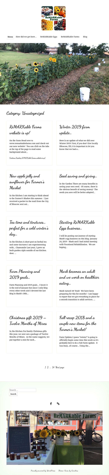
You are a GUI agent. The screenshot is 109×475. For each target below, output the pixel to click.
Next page (59, 367)
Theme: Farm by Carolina (68, 470)
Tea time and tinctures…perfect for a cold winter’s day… (28, 228)
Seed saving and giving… (78, 175)
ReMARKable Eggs (48, 36)
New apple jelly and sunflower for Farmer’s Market (26, 181)
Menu (10, 36)
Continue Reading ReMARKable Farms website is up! (27, 158)
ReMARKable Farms (70, 36)
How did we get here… (26, 36)
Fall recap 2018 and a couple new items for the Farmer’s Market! (77, 323)
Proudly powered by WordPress (43, 470)
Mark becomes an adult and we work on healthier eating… (79, 277)
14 (53, 367)
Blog (85, 36)
